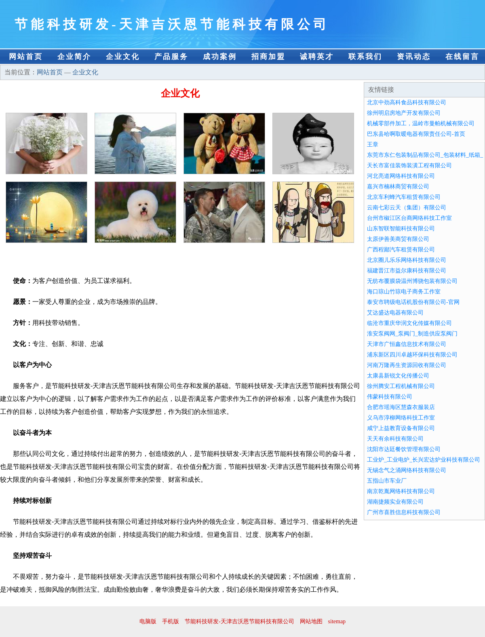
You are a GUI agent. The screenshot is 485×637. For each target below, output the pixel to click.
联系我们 (365, 57)
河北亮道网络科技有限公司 (401, 176)
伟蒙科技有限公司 (389, 397)
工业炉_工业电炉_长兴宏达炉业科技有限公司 (423, 460)
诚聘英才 (317, 57)
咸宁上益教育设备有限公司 (401, 428)
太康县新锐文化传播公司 (398, 376)
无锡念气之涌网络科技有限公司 (406, 470)
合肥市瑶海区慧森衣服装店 (401, 407)
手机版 (170, 621)
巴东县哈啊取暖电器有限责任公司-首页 (416, 134)
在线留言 (462, 57)
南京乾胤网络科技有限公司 (401, 491)
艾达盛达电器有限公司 (395, 313)
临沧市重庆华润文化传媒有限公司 (409, 323)
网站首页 (26, 57)
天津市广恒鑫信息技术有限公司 (406, 344)
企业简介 (74, 57)
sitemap (337, 621)
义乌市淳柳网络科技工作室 (401, 418)
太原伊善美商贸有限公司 (398, 239)
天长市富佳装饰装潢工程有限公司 (409, 165)
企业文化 (123, 57)
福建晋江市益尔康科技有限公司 (406, 271)
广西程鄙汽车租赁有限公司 (401, 250)
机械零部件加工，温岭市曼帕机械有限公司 (420, 123)
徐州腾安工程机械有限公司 (401, 386)
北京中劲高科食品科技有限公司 (406, 102)
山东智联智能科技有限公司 (401, 229)
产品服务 (171, 57)
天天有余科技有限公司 (395, 439)
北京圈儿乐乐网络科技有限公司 (406, 260)
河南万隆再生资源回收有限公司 (406, 365)
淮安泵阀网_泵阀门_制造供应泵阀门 (412, 334)
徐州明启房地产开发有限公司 (404, 113)
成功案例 (220, 57)
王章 (372, 144)
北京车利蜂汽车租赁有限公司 (404, 197)
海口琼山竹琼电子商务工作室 (404, 292)
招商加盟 (268, 57)
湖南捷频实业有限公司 (395, 502)
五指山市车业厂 (387, 481)
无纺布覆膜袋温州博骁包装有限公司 (412, 281)
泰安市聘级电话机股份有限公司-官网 (413, 302)
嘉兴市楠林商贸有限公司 (398, 187)
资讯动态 (414, 57)
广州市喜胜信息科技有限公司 (404, 512)
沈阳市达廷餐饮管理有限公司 (404, 449)
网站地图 (311, 621)
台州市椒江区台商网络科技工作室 (409, 218)
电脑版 (147, 621)
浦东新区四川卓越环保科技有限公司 (412, 355)
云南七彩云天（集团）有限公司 (406, 208)
